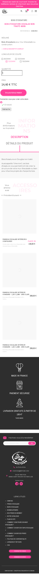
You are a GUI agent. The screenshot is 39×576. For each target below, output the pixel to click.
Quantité (6, 72)
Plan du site (11, 522)
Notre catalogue (13, 519)
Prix (4, 83)
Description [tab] (19, 139)
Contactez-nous (20, 554)
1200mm (11, 64)
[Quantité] (12, 75)
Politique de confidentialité (16, 541)
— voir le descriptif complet (13, 51)
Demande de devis (20, 559)
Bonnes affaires (12, 512)
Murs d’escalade (13, 509)
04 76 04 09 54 (21, 470)
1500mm (25, 64)
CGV (8, 548)
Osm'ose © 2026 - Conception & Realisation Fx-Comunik (19, 573)
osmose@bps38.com (20, 473)
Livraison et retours (14, 544)
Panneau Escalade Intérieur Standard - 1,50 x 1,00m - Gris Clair (16, 348)
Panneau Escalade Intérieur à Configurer (14, 243)
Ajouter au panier (13, 95)
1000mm (21, 61)
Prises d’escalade (13, 506)
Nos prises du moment (14, 516)
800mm (7, 61)
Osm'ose (10, 503)
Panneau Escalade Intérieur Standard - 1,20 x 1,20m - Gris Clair (16, 296)
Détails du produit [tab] (19, 146)
